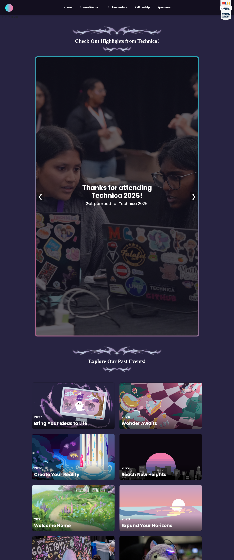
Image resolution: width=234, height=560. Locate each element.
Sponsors (164, 7)
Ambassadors (117, 7)
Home (67, 7)
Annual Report (90, 7)
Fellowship (142, 7)
